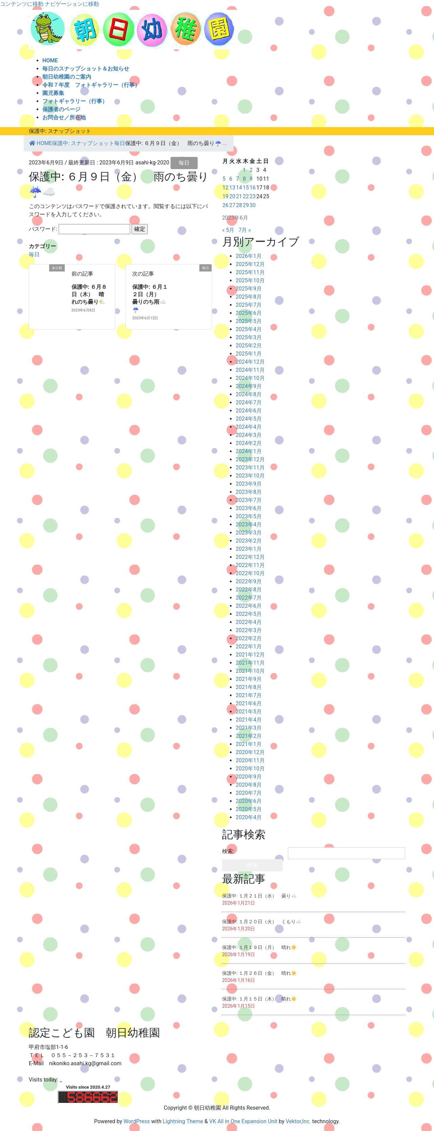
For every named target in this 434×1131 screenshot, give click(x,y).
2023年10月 (250, 475)
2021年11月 (250, 663)
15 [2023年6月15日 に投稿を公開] (246, 187)
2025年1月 (249, 353)
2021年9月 (249, 679)
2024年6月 (249, 410)
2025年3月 (249, 337)
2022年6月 (249, 606)
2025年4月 (249, 329)
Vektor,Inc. (298, 1121)
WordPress (136, 1121)
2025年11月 (250, 272)
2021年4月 (249, 719)
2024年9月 (249, 386)
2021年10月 (250, 671)
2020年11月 (250, 760)
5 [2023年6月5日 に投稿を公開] (223, 179)
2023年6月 (249, 508)
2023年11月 (250, 467)
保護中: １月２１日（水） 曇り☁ (259, 895)
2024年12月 (250, 362)
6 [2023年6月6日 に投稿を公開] (230, 179)
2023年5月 (249, 516)
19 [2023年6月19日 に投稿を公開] (225, 196)
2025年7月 (249, 305)
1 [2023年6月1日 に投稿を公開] (244, 170)
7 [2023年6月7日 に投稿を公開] (237, 179)
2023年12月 (250, 459)
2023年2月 (249, 541)
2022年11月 (250, 565)
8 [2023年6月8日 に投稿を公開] (244, 179)
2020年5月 (249, 809)
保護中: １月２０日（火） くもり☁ (261, 921)
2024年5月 (249, 419)
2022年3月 (249, 630)
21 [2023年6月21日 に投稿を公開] (239, 196)
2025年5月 (249, 321)
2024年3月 (249, 435)
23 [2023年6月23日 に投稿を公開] (253, 196)
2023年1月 (249, 549)
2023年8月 (249, 492)
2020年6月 (249, 801)
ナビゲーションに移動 (72, 4)
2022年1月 (249, 646)
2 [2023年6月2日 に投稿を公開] (251, 170)
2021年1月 (249, 744)
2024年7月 (249, 402)
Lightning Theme (183, 1121)
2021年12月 (250, 654)
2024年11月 (250, 370)
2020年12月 (250, 752)
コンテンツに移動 (21, 4)
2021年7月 (249, 695)
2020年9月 (249, 776)
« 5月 (228, 230)
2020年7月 (249, 793)
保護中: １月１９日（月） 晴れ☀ (259, 947)
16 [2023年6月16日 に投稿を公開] (253, 187)
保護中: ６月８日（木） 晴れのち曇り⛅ (89, 294)
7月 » (244, 230)
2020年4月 (249, 817)
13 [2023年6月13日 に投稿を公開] (232, 187)
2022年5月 (249, 614)
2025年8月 (249, 297)
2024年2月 (249, 443)
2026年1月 (249, 256)
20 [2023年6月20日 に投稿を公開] (232, 196)
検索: (228, 851)
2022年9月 (249, 581)
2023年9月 (249, 484)
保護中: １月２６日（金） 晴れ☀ (259, 973)
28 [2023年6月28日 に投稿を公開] (239, 205)
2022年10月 (250, 573)
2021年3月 (249, 728)
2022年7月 (249, 597)
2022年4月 (249, 622)
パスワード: (79, 229)
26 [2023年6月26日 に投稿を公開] (225, 205)
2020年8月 (249, 785)
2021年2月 (249, 736)
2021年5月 (249, 711)
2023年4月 (249, 524)
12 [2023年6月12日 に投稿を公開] (225, 187)
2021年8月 (249, 687)
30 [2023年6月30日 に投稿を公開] (253, 205)
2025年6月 (249, 313)
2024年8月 (249, 394)
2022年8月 (249, 589)
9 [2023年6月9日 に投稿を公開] (251, 179)
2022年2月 (249, 638)
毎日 (184, 163)
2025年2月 (249, 345)
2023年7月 (249, 500)
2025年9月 (249, 288)
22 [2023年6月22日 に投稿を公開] (246, 196)
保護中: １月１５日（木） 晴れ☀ (259, 999)
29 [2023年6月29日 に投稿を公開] (246, 205)
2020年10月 (250, 768)
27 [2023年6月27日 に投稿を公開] (232, 205)
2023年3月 (249, 532)
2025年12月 (250, 264)
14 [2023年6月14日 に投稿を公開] (239, 187)
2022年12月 (250, 557)
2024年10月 (250, 378)
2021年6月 (249, 703)
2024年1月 (249, 451)
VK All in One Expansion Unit (243, 1121)
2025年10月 (250, 280)
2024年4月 (249, 427)
